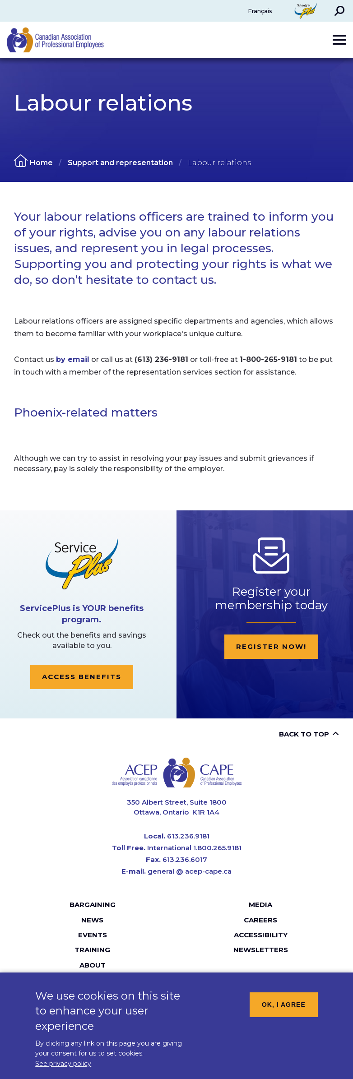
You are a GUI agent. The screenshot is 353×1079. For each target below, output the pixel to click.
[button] (339, 11)
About (92, 965)
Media (260, 904)
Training (92, 949)
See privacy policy (63, 1070)
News (92, 920)
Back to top (304, 734)
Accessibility (261, 935)
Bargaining (93, 904)
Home (41, 162)
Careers (260, 920)
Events (92, 935)
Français (260, 10)
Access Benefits (81, 676)
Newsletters (260, 949)
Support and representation (120, 162)
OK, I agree (284, 1010)
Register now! (271, 646)
